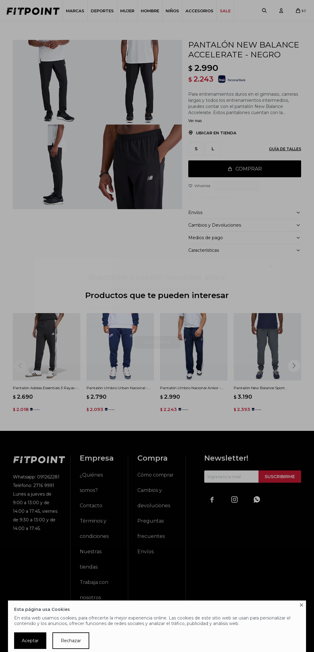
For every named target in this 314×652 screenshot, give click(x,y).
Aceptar (30, 640)
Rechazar (71, 640)
